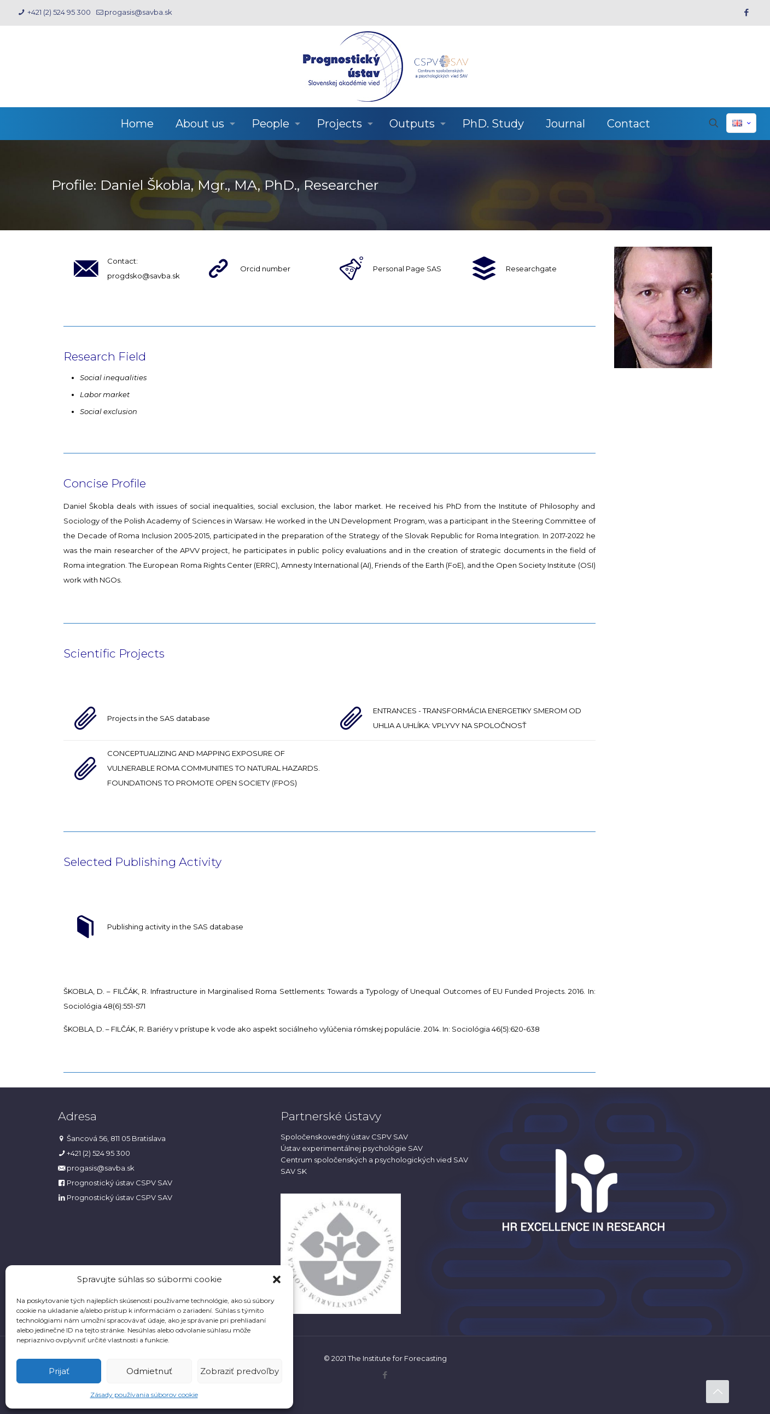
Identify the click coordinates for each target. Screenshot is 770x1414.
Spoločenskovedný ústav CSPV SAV (344, 1136)
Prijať (59, 1371)
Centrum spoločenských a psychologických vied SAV (374, 1159)
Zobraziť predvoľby (239, 1371)
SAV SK (294, 1171)
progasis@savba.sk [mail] (138, 12)
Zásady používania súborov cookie (144, 1394)
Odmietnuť (149, 1371)
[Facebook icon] (746, 12)
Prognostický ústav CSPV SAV (119, 1182)
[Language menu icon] (741, 123)
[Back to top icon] (717, 1391)
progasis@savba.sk (101, 1167)
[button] (276, 1279)
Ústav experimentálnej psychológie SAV (352, 1148)
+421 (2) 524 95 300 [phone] (58, 12)
